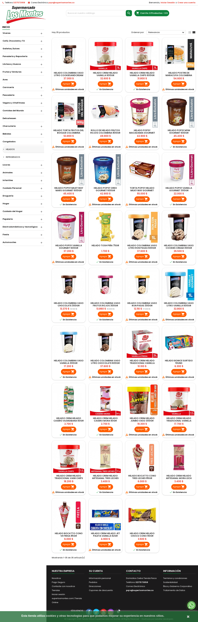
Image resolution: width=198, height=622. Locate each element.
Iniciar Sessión (168, 2)
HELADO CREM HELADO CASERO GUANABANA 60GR (69, 419)
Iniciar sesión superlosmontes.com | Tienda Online (67, 598)
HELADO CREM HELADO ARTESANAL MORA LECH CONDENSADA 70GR (179, 478)
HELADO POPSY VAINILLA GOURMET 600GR (68, 246)
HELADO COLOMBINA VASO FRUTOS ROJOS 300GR (105, 304)
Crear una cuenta (186, 2)
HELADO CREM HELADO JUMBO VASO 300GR (142, 419)
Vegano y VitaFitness (14, 102)
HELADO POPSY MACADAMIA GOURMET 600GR (142, 133)
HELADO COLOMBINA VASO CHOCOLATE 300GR (69, 304)
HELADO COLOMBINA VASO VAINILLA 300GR (69, 362)
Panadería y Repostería (15, 56)
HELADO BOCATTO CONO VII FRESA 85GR (69, 534)
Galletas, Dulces (11, 48)
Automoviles (9, 242)
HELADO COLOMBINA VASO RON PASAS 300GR (142, 304)
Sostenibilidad (170, 582)
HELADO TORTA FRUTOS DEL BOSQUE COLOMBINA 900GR (68, 133)
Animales (8, 172)
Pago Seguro (58, 582)
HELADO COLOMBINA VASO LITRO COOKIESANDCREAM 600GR (69, 75)
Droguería (8, 195)
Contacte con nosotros (63, 586)
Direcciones (95, 586)
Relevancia (166, 32)
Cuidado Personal (12, 188)
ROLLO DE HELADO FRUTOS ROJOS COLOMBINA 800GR (105, 131)
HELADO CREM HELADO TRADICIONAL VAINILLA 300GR (178, 421)
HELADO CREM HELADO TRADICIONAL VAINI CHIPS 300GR (68, 478)
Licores (6, 164)
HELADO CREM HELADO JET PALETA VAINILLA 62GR (105, 534)
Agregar (69, 84)
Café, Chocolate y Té (14, 41)
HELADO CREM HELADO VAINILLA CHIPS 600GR (142, 74)
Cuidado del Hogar (13, 211)
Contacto (133, 571)
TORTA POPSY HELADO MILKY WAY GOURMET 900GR (142, 190)
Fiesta (6, 234)
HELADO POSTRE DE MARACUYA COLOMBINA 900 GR (179, 75)
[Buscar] (99, 13)
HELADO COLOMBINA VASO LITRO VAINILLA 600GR (179, 304)
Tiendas (56, 590)
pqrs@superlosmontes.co (61, 2)
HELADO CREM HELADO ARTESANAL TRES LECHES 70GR (105, 478)
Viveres (6, 33)
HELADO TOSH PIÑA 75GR (105, 245)
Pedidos (93, 582)
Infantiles (8, 180)
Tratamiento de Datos (174, 590)
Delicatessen (9, 118)
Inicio (6, 27)
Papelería (8, 219)
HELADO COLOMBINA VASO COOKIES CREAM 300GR (179, 246)
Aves (5, 79)
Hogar (6, 203)
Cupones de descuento (101, 590)
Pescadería (8, 95)
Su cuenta (96, 571)
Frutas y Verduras (12, 72)
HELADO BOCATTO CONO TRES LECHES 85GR (142, 477)
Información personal (100, 578)
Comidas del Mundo (13, 110)
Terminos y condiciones (175, 578)
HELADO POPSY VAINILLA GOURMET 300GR (179, 189)
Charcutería (9, 126)
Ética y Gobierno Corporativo (177, 586)
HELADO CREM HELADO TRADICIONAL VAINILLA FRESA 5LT (142, 363)
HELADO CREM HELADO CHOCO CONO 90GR (142, 534)
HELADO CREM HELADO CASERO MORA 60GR (105, 419)
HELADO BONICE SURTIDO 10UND (179, 362)
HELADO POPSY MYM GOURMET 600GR (179, 131)
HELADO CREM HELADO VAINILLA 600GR (105, 74)
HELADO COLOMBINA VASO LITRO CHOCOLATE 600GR (105, 362)
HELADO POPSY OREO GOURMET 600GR (105, 189)
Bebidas (7, 133)
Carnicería (8, 87)
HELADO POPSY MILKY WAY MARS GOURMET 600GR (68, 189)
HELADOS (10, 149)
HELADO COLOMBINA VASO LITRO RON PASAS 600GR (142, 246)
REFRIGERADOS (13, 157)
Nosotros (56, 578)
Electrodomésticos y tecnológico (20, 226)
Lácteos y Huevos (12, 64)
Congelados (9, 141)
